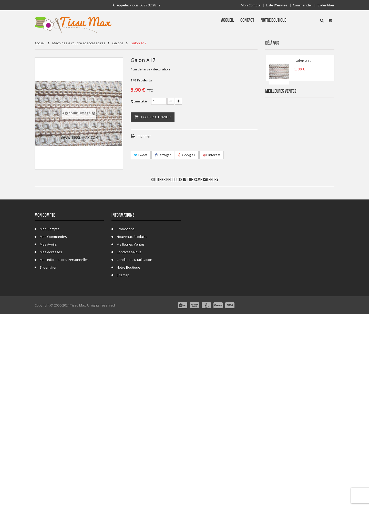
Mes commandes (53, 432)
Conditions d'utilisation (134, 455)
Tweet (140, 155)
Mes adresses (51, 447)
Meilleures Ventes (280, 102)
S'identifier (325, 5)
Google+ (186, 155)
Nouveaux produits (132, 432)
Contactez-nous (129, 447)
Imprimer (144, 136)
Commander (302, 5)
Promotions (126, 424)
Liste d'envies (277, 5)
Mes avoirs (48, 440)
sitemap (123, 470)
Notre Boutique (128, 463)
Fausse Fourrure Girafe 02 (311, 306)
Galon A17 (303, 62)
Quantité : (140, 101)
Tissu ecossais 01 (304, 275)
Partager (163, 155)
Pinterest (211, 155)
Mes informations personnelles (64, 455)
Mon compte (251, 5)
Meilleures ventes (131, 440)
